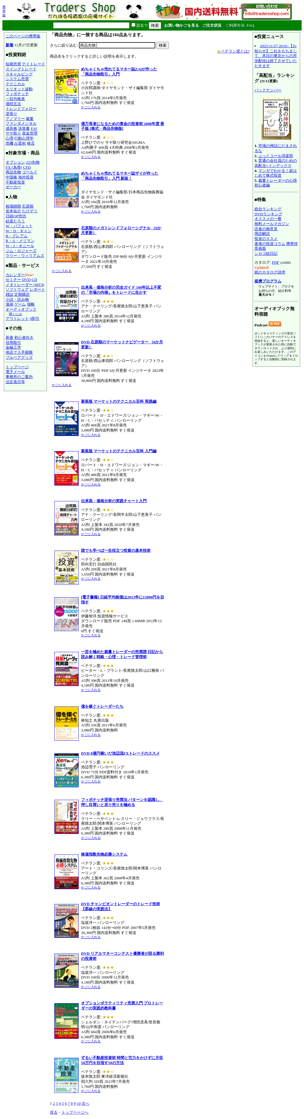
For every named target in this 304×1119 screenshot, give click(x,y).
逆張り (11, 113)
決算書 (24, 128)
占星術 (20, 143)
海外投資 (26, 177)
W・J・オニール (20, 246)
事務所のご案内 (19, 376)
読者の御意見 (266, 229)
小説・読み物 (17, 299)
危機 (9, 143)
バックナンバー (267, 90)
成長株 (11, 128)
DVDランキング (268, 214)
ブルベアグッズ (19, 357)
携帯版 (4, 11)
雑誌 (9, 294)
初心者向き (24, 337)
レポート (37, 289)
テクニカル (15, 84)
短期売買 (13, 64)
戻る (54, 1112)
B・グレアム (17, 236)
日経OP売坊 (16, 216)
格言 (31, 143)
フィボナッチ (17, 93)
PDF (275, 262)
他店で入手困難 (19, 352)
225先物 (32, 162)
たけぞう (29, 211)
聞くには (15, 314)
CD (34, 279)
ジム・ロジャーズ (21, 251)
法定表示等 (15, 382)
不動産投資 (15, 182)
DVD (26, 279)
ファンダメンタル (21, 123)
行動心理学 (24, 138)
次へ (85, 1103)
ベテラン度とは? (233, 51)
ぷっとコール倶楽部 (275, 156)
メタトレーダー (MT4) (25, 284)
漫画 (9, 304)
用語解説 (262, 233)
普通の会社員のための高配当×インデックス (275, 163)
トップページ (17, 367)
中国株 (11, 177)
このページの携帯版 (23, 36)
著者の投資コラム (269, 243)
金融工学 (13, 347)
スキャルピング (19, 74)
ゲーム (20, 304)
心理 (9, 138)
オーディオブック (21, 309)
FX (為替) (14, 167)
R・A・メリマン (20, 240)
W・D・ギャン (18, 231)
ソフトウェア (17, 289)
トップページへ (74, 1112)
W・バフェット (19, 226)
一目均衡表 (15, 99)
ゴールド (29, 172)
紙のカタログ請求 (269, 272)
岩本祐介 (13, 211)
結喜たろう (15, 221)
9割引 (34, 318)
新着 (9, 45)
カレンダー (15, 275)
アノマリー (15, 118)
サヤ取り (13, 133)
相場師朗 (13, 206)
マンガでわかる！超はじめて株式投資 (275, 173)
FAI (34, 128)
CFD (27, 167)
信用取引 (13, 342)
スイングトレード (21, 69)
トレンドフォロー (21, 108)
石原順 (28, 206)
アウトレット (17, 318)
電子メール (15, 371)
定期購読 (22, 294)
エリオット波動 (19, 89)
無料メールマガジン (271, 224)
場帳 (31, 304)
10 (78, 1103)
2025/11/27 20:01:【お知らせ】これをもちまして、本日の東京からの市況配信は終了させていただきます (275, 56)
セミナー (13, 279)
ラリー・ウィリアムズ (25, 255)
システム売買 (17, 79)
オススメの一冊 (267, 218)
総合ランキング (267, 209)
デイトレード (33, 64)
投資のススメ (266, 238)
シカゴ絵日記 (266, 253)
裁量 (30, 118)
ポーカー (13, 187)
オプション (15, 162)
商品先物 (13, 172)
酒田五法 (13, 104)
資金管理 (29, 133)
